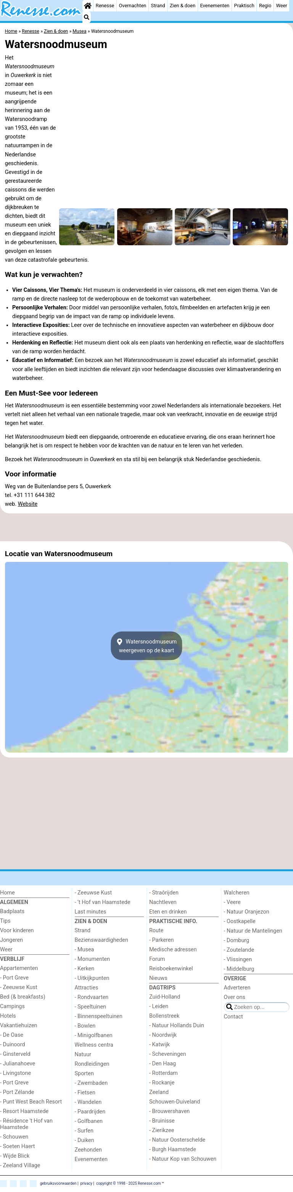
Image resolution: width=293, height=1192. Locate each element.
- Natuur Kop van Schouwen (182, 1159)
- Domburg (237, 940)
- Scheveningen (167, 1054)
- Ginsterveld (15, 1054)
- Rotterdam (163, 1073)
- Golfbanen (89, 1121)
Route (156, 930)
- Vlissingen (238, 959)
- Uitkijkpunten (92, 978)
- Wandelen (88, 1102)
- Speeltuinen (90, 1007)
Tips (5, 921)
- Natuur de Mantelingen (253, 931)
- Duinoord (12, 1044)
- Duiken (84, 1140)
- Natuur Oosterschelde (177, 1140)
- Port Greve (14, 978)
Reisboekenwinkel (171, 968)
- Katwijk (159, 1044)
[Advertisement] (146, 527)
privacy (86, 1183)
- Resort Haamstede (24, 1111)
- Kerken (85, 968)
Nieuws (158, 978)
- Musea (84, 949)
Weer (281, 5)
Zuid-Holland (164, 997)
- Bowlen (85, 1026)
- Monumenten (92, 959)
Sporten (84, 1073)
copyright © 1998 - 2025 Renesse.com (128, 1183)
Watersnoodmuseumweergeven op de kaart (146, 645)
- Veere (232, 902)
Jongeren (11, 940)
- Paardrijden (90, 1111)
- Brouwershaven (169, 1111)
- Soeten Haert (17, 1146)
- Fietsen (85, 1092)
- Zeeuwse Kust (18, 987)
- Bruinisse (162, 1121)
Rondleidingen (92, 1064)
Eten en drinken (168, 912)
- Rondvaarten (92, 997)
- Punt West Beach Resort (31, 1102)
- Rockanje (161, 1082)
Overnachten (132, 5)
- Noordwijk (163, 1035)
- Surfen (84, 1131)
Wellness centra (94, 1045)
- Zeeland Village (20, 1165)
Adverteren (237, 987)
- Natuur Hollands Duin (176, 1025)
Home (7, 893)
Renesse (105, 5)
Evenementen (214, 5)
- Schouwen (14, 1137)
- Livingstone (15, 1073)
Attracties (86, 987)
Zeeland (159, 1092)
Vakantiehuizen (18, 1025)
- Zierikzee (161, 1130)
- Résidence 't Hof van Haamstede (26, 1124)
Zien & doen (182, 5)
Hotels (8, 1016)
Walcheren (237, 893)
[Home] (87, 5)
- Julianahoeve (17, 1063)
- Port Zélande (17, 1092)
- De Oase (11, 1035)
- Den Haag (162, 1063)
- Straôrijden (164, 893)
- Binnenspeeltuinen (98, 1016)
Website (28, 504)
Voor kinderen (17, 930)
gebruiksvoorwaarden (58, 1183)
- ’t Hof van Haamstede (102, 902)
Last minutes (90, 912)
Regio (265, 5)
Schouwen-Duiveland (174, 1102)
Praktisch (244, 5)
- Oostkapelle (240, 921)
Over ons (234, 997)
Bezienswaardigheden (101, 940)
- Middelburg (239, 969)
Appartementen (19, 968)
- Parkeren (161, 940)
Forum (157, 959)
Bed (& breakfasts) (22, 997)
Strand (158, 5)
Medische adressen (173, 949)
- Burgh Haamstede (172, 1149)
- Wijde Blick (14, 1156)
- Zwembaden (91, 1083)
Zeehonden (88, 1150)
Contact (233, 1016)
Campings (12, 1006)
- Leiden (158, 1006)
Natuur (83, 1054)
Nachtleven (163, 902)
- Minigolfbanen (94, 1035)
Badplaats (12, 911)
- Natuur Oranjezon (246, 912)
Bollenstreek (164, 1016)
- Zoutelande (239, 950)
